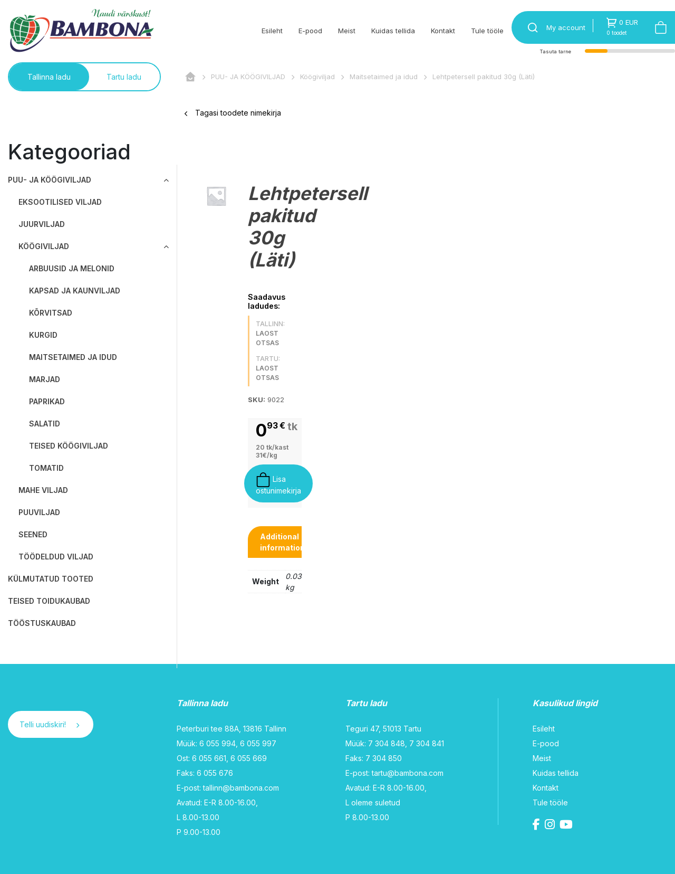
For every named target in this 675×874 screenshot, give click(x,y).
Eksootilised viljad (60, 201)
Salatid (44, 423)
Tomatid (46, 467)
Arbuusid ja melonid (71, 268)
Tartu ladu (124, 76)
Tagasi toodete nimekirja (233, 112)
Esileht (272, 30)
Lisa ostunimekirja (278, 483)
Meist (346, 30)
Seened (32, 534)
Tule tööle (487, 30)
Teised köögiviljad (68, 445)
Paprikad (47, 401)
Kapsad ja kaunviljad (74, 290)
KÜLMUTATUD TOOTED (50, 578)
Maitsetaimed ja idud (384, 76)
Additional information (282, 542)
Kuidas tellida (393, 30)
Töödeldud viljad (55, 556)
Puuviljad (39, 512)
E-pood (310, 30)
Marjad (44, 379)
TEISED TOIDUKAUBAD (49, 600)
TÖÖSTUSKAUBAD (42, 623)
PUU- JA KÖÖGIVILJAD (248, 76)
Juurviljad (41, 224)
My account (565, 27)
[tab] (282, 542)
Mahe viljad (43, 490)
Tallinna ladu (49, 76)
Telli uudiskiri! (49, 724)
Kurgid (43, 334)
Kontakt (443, 30)
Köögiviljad (317, 76)
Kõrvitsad (50, 312)
